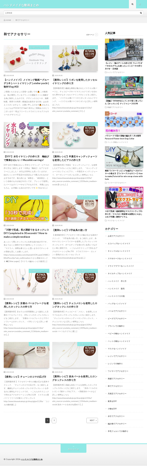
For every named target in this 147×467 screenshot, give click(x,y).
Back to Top (73, 450)
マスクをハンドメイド (116, 222)
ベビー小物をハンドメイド (120, 335)
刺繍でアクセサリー (115, 109)
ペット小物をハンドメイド (117, 144)
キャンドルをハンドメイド (120, 252)
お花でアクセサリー (117, 237)
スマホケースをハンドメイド (121, 260)
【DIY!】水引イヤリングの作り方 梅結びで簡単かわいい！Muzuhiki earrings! (26, 163)
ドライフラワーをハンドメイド (122, 267)
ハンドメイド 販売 (117, 290)
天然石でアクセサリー (118, 395)
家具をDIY (112, 402)
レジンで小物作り (116, 365)
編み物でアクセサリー (118, 424)
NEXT (89, 433)
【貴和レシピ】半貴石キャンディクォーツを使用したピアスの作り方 (74, 161)
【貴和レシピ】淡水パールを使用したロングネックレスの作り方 (74, 387)
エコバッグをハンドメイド (120, 245)
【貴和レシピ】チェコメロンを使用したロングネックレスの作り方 (74, 313)
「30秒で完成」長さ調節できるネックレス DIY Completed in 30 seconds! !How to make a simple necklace (26, 241)
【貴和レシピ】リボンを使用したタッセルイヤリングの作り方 (74, 83)
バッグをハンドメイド (118, 305)
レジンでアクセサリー (116, 74)
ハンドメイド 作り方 (118, 282)
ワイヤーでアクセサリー (116, 184)
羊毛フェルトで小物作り (119, 432)
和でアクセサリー (39, 49)
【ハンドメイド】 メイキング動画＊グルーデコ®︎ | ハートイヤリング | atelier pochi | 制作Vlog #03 (26, 85)
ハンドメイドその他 (117, 297)
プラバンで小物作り (117, 327)
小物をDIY (112, 410)
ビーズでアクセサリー (118, 320)
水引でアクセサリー (117, 417)
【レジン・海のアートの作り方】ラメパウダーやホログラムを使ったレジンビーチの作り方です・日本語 (123, 67)
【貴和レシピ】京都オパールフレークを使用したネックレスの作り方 (26, 313)
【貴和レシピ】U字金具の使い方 (71, 237)
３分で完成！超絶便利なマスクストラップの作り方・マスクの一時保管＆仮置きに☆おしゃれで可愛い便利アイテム (123, 216)
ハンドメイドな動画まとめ (32, 460)
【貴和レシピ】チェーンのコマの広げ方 (26, 387)
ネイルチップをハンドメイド (121, 275)
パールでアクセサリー (118, 312)
